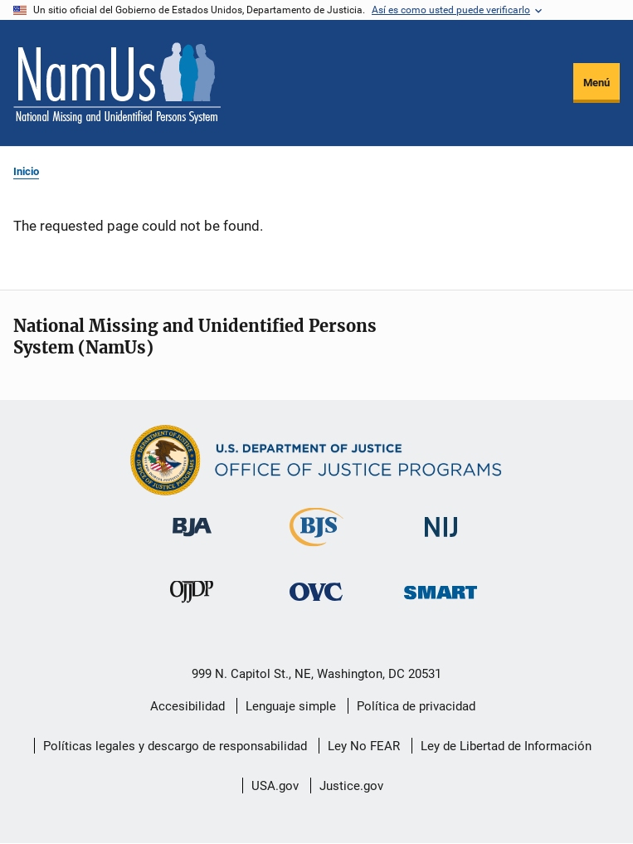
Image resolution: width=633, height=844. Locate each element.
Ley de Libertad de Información (506, 746)
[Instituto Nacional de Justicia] (440, 545)
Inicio (26, 171)
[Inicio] (117, 82)
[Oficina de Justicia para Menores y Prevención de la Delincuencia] (191, 610)
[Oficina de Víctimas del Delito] (316, 610)
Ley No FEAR (364, 746)
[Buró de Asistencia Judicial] (192, 545)
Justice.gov (351, 785)
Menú (596, 82)
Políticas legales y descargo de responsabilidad (175, 746)
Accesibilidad (187, 706)
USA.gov (275, 785)
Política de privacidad (416, 706)
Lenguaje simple (291, 706)
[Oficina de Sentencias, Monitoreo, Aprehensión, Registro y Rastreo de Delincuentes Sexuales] (440, 610)
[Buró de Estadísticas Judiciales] (316, 549)
